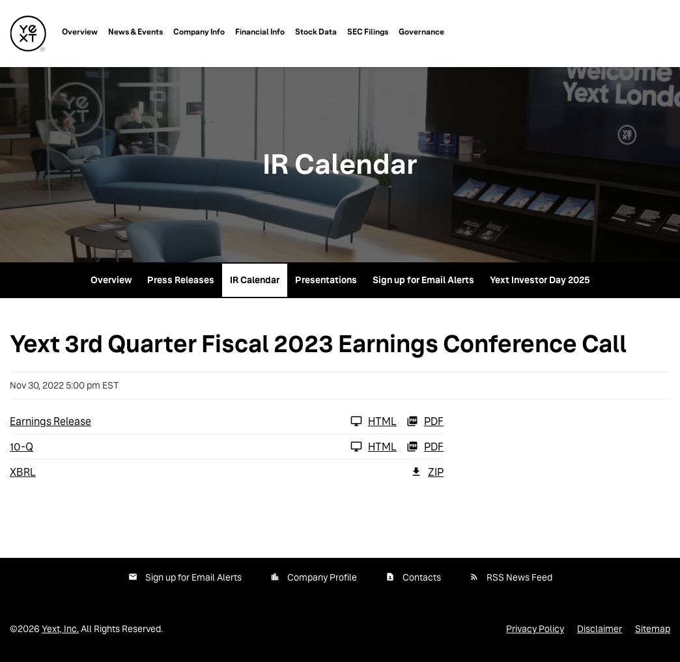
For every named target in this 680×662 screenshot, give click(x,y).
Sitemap (652, 629)
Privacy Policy (535, 629)
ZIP (427, 472)
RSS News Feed (519, 577)
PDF (425, 421)
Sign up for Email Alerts (423, 280)
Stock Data (316, 31)
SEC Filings (367, 31)
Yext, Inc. (60, 629)
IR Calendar (254, 280)
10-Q (21, 447)
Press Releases (180, 280)
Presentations (326, 280)
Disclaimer (599, 629)
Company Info (199, 31)
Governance (421, 31)
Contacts (422, 577)
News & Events (135, 31)
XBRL (23, 472)
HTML (373, 421)
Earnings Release (50, 421)
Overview (80, 31)
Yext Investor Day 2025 (540, 280)
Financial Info (260, 31)
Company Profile (322, 577)
